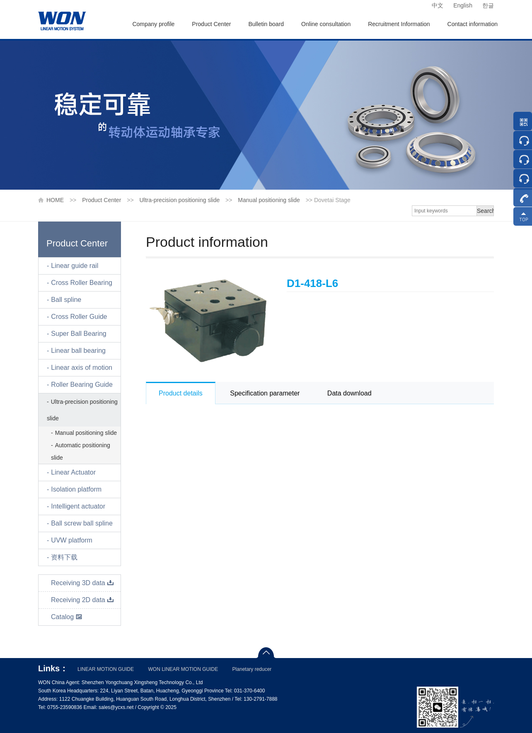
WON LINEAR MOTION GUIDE (183, 669)
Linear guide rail (74, 265)
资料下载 (64, 557)
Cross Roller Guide (79, 316)
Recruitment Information (399, 24)
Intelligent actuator (78, 506)
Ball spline (66, 299)
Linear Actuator (73, 472)
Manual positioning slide (269, 200)
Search (485, 210)
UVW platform (71, 540)
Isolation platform (76, 489)
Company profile (153, 24)
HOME (55, 200)
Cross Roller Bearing (81, 282)
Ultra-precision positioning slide (179, 200)
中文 (437, 5)
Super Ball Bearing (78, 333)
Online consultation (326, 24)
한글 (488, 5)
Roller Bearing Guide (82, 384)
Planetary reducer (252, 669)
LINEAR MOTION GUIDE (105, 669)
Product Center (211, 24)
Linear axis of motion (81, 367)
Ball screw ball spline (82, 523)
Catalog (66, 616)
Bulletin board (266, 24)
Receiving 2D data (82, 599)
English (462, 5)
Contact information (472, 24)
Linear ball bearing (78, 350)
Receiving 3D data (82, 582)
